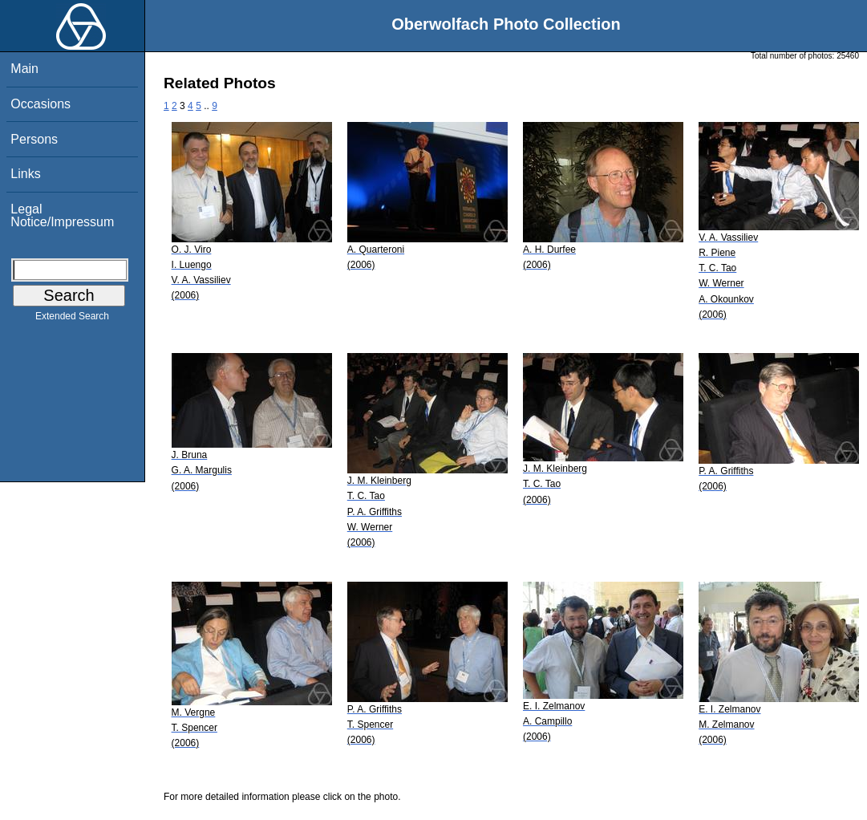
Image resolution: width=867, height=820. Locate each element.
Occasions (40, 104)
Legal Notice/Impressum (62, 215)
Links (25, 174)
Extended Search (72, 319)
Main (24, 68)
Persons (34, 139)
